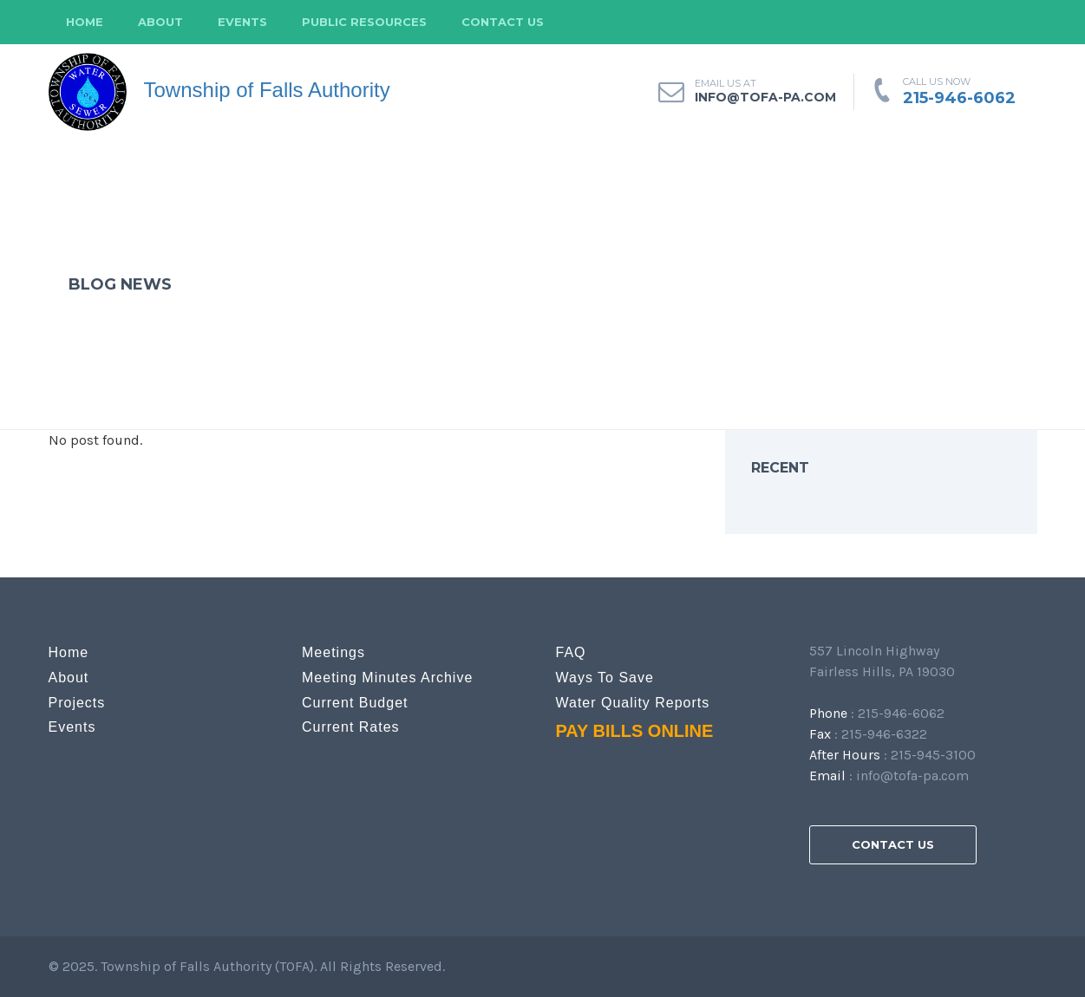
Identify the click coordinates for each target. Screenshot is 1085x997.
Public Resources (364, 22)
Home (84, 22)
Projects (77, 702)
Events (242, 22)
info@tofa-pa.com (912, 775)
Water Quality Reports (633, 702)
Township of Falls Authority (219, 92)
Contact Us (502, 22)
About (160, 22)
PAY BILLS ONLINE (635, 730)
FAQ (571, 652)
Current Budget (355, 702)
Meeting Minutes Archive (387, 677)
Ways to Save (605, 677)
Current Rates (351, 727)
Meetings (333, 652)
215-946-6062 (959, 98)
